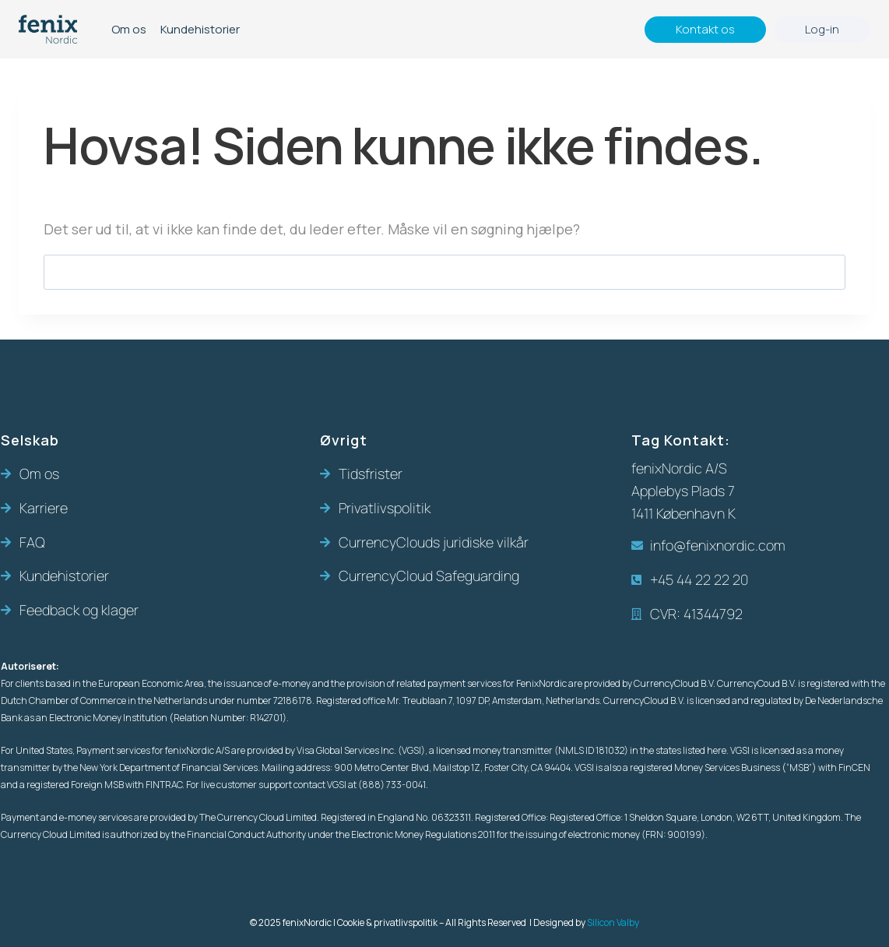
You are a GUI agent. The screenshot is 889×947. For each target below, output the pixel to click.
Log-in (822, 29)
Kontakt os (705, 29)
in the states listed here (678, 750)
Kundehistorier (200, 29)
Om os (128, 29)
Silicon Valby (613, 922)
